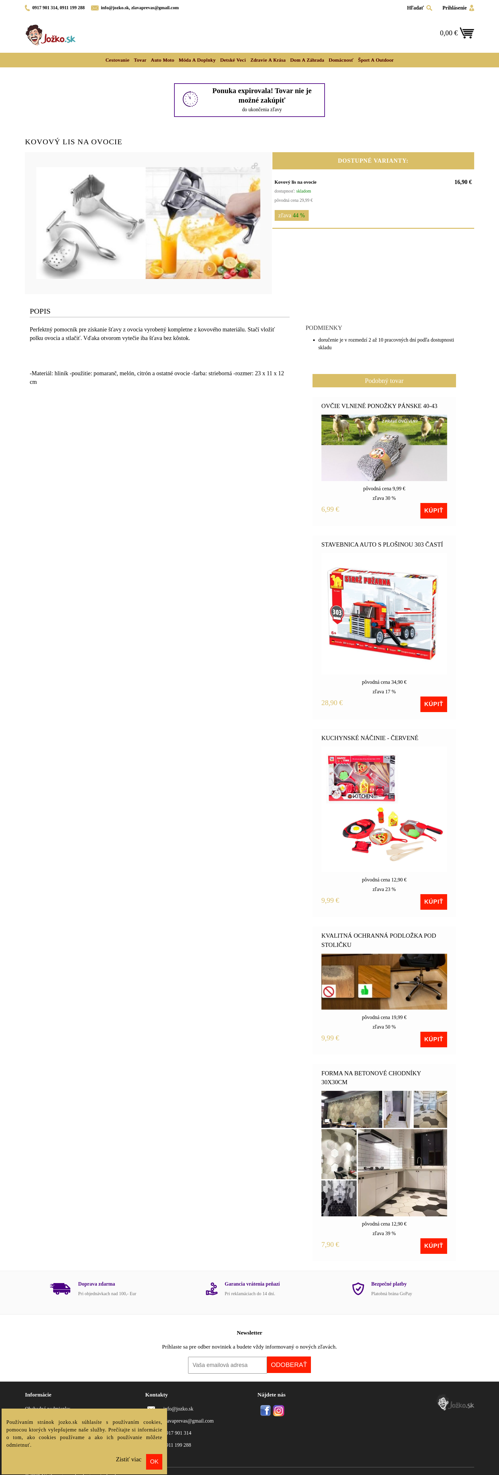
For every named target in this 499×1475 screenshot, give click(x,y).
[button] (255, 166)
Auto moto (162, 60)
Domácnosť (340, 60)
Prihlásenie (454, 7)
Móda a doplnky (197, 60)
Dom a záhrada (307, 60)
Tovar (140, 60)
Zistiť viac (128, 1459)
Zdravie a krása (268, 60)
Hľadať (415, 7)
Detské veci (233, 60)
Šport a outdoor (376, 60)
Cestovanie (117, 60)
